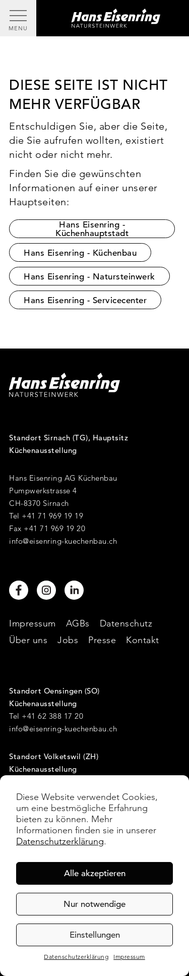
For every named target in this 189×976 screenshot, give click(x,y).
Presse (102, 640)
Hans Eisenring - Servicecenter (85, 300)
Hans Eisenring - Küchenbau (80, 253)
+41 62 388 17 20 (52, 716)
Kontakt (142, 640)
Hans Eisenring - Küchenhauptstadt (92, 228)
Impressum (129, 957)
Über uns (28, 640)
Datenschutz (126, 623)
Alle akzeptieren (94, 873)
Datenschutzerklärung (60, 841)
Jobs (67, 640)
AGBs (78, 623)
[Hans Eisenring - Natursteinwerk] (112, 18)
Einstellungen (95, 935)
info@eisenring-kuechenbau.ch (63, 541)
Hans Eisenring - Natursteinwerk (89, 276)
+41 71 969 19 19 (52, 516)
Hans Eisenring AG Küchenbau (63, 478)
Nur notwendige (94, 904)
